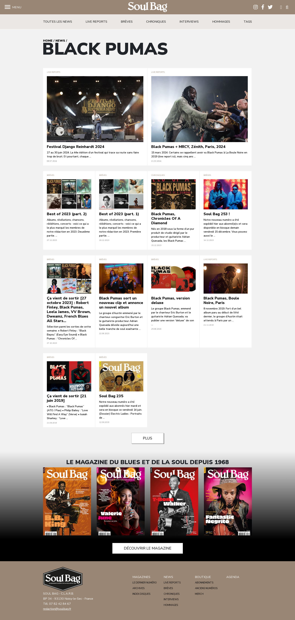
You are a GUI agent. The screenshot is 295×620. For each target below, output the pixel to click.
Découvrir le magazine (147, 548)
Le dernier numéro (144, 582)
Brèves (127, 22)
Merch (199, 594)
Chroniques (156, 22)
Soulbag (147, 7)
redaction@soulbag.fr (57, 609)
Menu (16, 7)
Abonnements (204, 582)
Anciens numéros (206, 588)
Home (47, 41)
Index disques (141, 594)
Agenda (232, 577)
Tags (248, 22)
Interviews (189, 22)
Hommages (221, 22)
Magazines (141, 577)
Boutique (203, 577)
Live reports (96, 22)
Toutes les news (57, 22)
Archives (138, 588)
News (60, 41)
